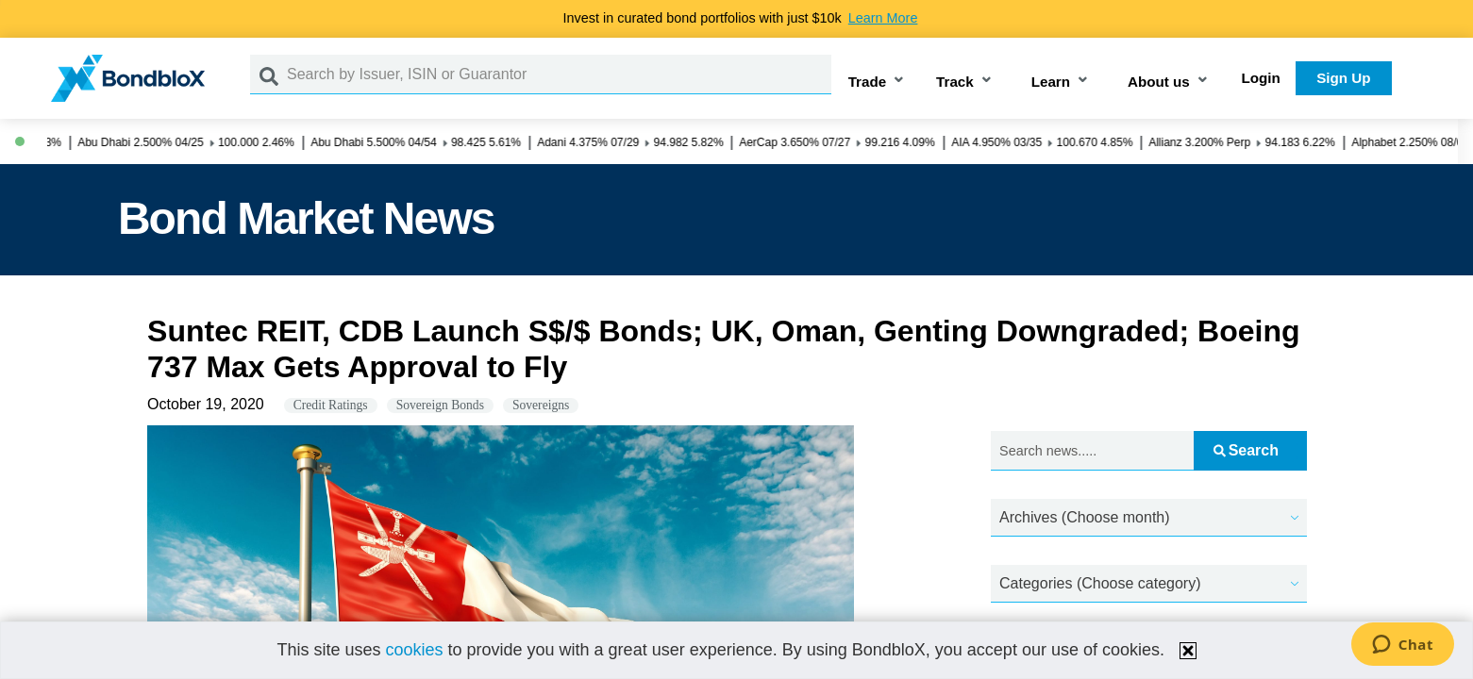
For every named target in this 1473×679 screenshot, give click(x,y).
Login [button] (1261, 78)
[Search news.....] (1092, 451)
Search (1246, 450)
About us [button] (1159, 82)
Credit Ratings (330, 405)
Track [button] (955, 82)
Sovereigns (540, 405)
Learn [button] (1050, 82)
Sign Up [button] (1343, 78)
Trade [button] (867, 82)
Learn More (883, 17)
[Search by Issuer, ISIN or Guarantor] (559, 74)
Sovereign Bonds (440, 405)
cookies (414, 649)
